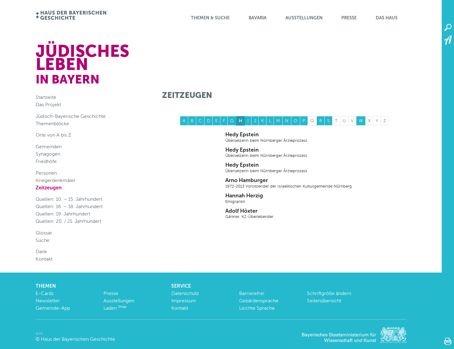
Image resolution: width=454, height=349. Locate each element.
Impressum (183, 300)
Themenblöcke (52, 123)
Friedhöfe (46, 161)
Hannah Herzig (315, 198)
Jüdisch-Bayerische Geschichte (71, 116)
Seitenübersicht (324, 300)
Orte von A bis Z (53, 135)
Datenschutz (185, 293)
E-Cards (45, 293)
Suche (42, 240)
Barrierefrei (251, 293)
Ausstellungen (304, 18)
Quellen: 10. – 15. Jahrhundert (69, 199)
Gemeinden (49, 146)
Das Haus (387, 18)
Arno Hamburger (315, 183)
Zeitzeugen (49, 188)
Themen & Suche (210, 18)
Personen (46, 173)
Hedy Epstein (315, 137)
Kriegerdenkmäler (56, 180)
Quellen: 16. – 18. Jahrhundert (69, 206)
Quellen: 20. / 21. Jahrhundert (68, 221)
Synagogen (48, 154)
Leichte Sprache (257, 308)
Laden (114, 308)
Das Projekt (48, 104)
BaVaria (257, 18)
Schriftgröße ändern (329, 293)
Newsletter (48, 300)
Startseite (46, 97)
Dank (41, 251)
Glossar (44, 232)
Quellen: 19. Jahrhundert (63, 213)
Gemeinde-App (53, 308)
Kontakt (44, 259)
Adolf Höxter (315, 213)
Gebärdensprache (258, 300)
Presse (349, 18)
